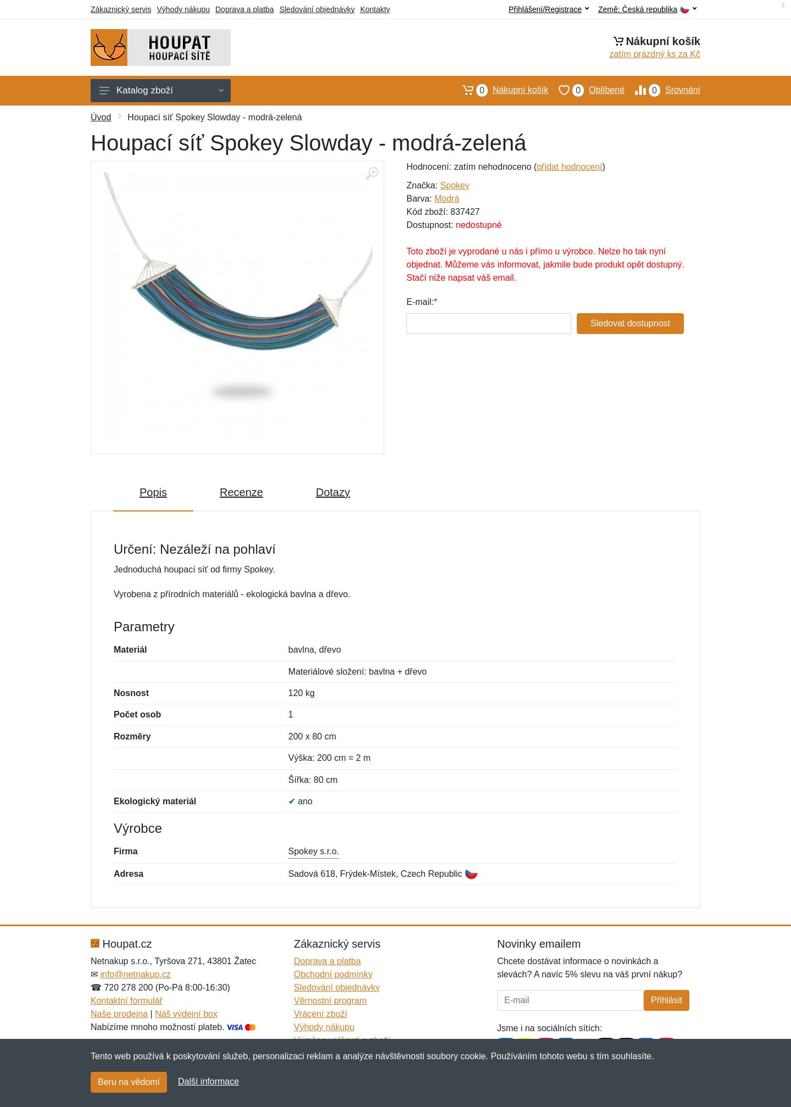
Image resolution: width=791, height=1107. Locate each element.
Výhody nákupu (183, 9)
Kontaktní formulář (127, 1000)
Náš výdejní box (186, 1014)
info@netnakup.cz (135, 974)
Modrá (447, 198)
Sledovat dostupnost (630, 323)
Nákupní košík (500, 90)
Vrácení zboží (320, 1014)
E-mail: (420, 302)
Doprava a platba (244, 9)
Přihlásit (666, 1000)
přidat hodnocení (569, 166)
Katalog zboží (161, 90)
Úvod (101, 117)
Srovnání (662, 90)
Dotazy (333, 492)
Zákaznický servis (121, 9)
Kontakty (375, 9)
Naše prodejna (119, 1014)
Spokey (454, 185)
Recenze (241, 492)
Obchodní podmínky (333, 974)
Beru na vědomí (129, 1082)
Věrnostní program (330, 1000)
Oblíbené (586, 90)
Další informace (208, 1081)
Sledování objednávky (317, 9)
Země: (647, 9)
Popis (153, 492)
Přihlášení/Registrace (549, 9)
